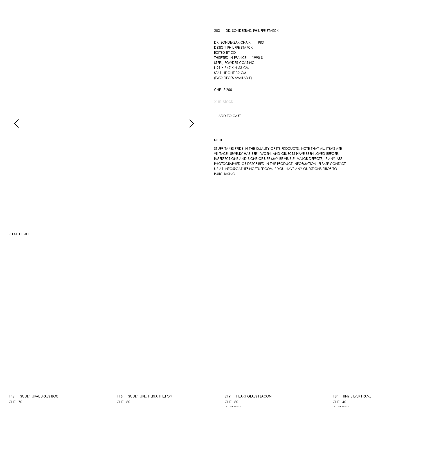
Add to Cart (230, 116)
